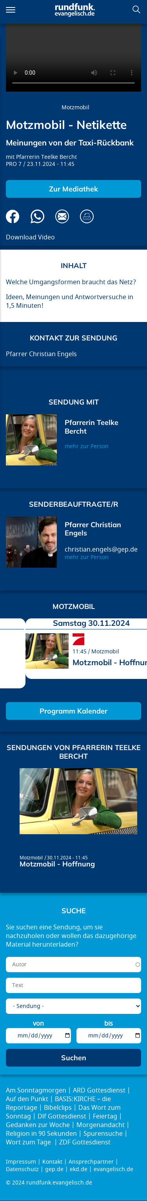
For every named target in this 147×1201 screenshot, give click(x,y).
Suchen (136, 9)
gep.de (54, 1169)
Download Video (30, 237)
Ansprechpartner (91, 1162)
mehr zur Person (87, 446)
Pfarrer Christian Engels (93, 529)
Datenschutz (22, 1169)
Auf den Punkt (27, 1099)
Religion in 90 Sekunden (41, 1133)
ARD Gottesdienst (99, 1090)
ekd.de (78, 1169)
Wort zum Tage (29, 1142)
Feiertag (105, 1116)
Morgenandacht (100, 1125)
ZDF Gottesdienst (85, 1142)
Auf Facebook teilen (13, 216)
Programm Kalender (73, 710)
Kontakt (52, 1162)
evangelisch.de (113, 1169)
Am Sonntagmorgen (36, 1090)
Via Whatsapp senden (37, 216)
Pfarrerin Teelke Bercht (46, 157)
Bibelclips (58, 1108)
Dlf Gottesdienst (62, 1116)
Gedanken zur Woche (38, 1125)
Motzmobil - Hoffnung (57, 863)
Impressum (21, 1162)
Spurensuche (103, 1133)
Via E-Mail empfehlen (62, 216)
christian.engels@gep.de (101, 549)
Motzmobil (75, 107)
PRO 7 (14, 164)
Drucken (87, 216)
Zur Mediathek (73, 188)
